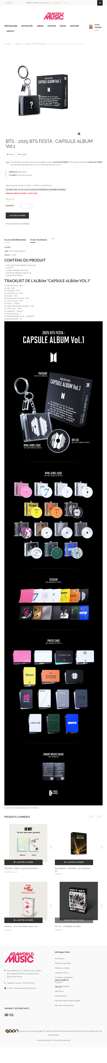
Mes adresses (60, 1009)
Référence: (13, 172)
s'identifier (52, 3)
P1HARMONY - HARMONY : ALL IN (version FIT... (72, 869)
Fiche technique (38, 240)
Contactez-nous (61, 973)
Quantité (10, 206)
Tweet (10, 154)
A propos (58, 982)
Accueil (7, 44)
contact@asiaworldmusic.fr (25, 988)
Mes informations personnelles (67, 1013)
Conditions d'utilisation (64, 977)
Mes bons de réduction (64, 1018)
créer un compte (63, 3)
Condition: (13, 175)
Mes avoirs (59, 1004)
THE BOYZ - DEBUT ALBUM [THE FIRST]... (21, 868)
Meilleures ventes (62, 968)
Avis (53, 238)
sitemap (58, 987)
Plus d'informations (15, 240)
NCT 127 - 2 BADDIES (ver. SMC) (68, 926)
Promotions (59, 959)
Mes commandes (62, 999)
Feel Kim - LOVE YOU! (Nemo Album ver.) (21, 926)
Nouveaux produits (63, 963)
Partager (22, 154)
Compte (9, 3)
